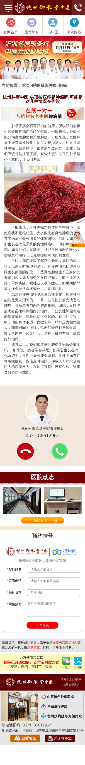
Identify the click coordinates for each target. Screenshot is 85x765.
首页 (26, 86)
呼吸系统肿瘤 (44, 86)
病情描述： (16, 604)
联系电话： (16, 580)
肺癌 (63, 86)
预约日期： (16, 592)
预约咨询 (40, 520)
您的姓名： (16, 569)
